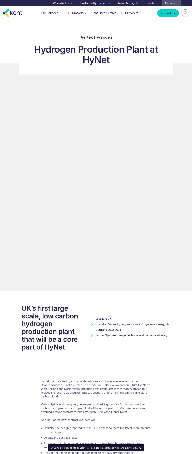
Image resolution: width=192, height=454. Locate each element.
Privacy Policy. (130, 448)
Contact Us (168, 13)
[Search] (185, 13)
